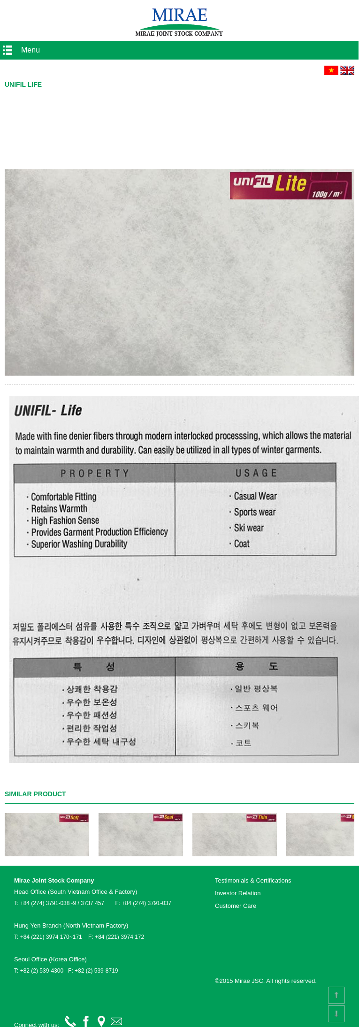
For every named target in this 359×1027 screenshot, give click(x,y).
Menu (30, 50)
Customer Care (235, 905)
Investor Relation (238, 893)
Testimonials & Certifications (253, 880)
